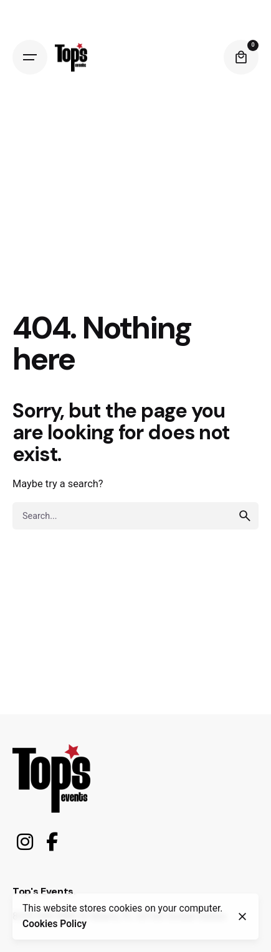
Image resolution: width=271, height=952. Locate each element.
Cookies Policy (54, 924)
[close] (242, 916)
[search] (245, 516)
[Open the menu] (29, 57)
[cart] (241, 57)
